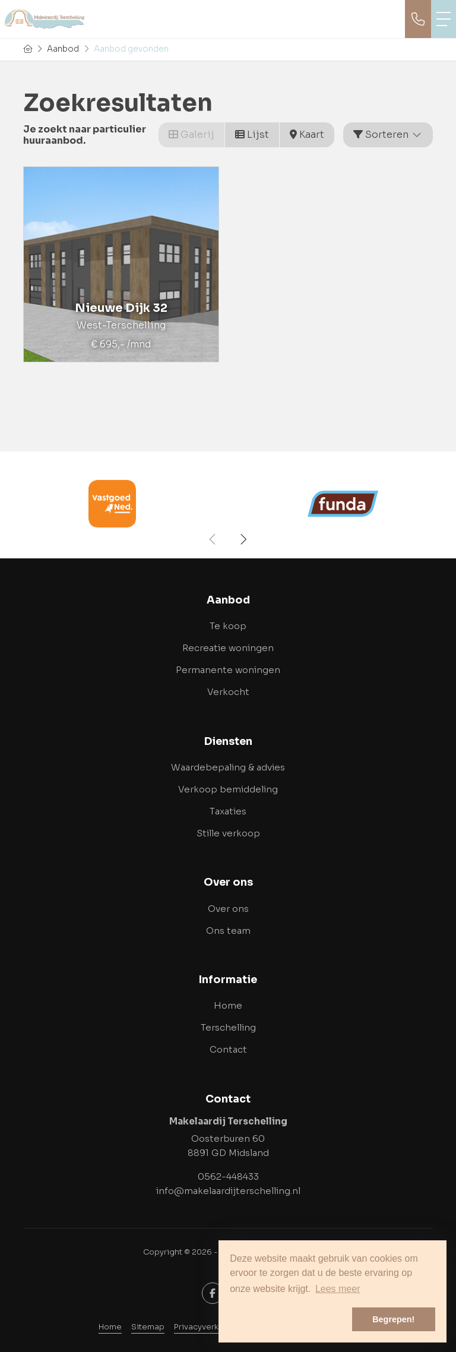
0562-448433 (228, 1176)
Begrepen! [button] (393, 1319)
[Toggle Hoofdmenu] (443, 19)
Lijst (252, 134)
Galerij (191, 134)
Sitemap (147, 1327)
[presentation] (213, 539)
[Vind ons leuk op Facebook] (212, 1293)
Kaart (307, 134)
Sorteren (388, 134)
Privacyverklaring (207, 1327)
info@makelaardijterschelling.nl (228, 1190)
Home (110, 1327)
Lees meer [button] (337, 1289)
